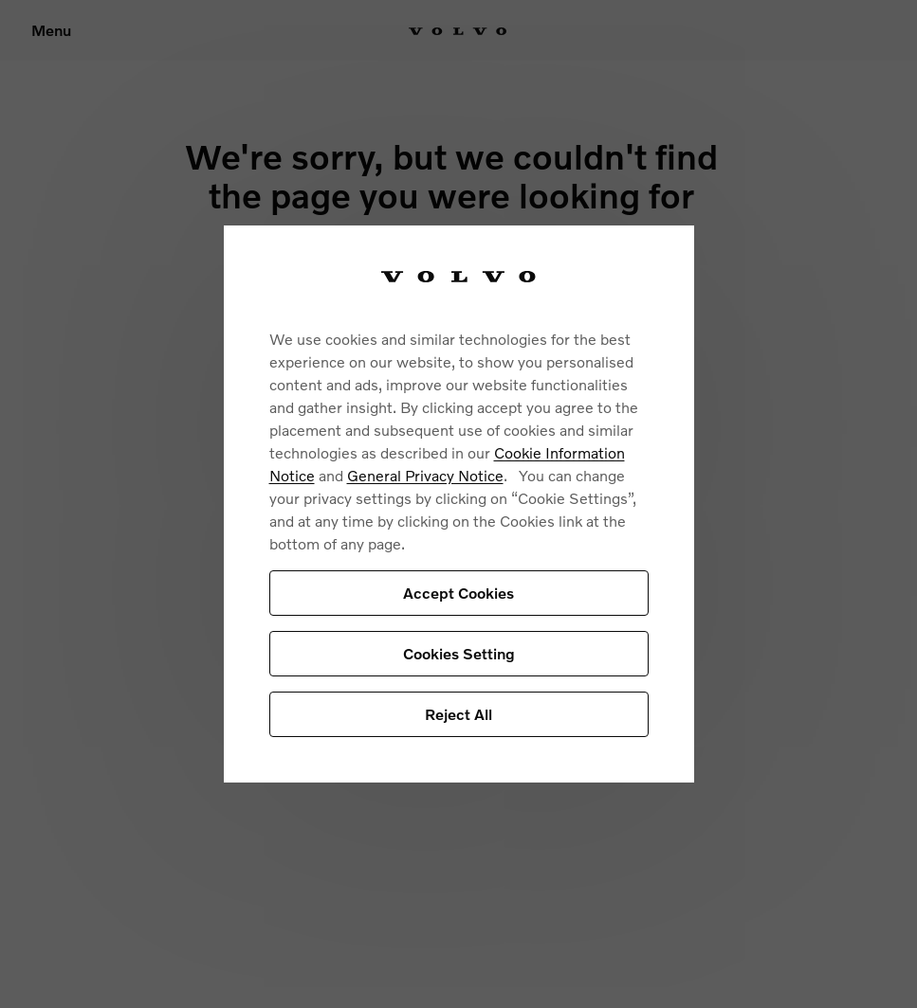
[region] (459, 504)
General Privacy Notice (425, 475)
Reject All (458, 714)
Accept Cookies (458, 593)
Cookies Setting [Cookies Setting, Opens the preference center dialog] (459, 653)
